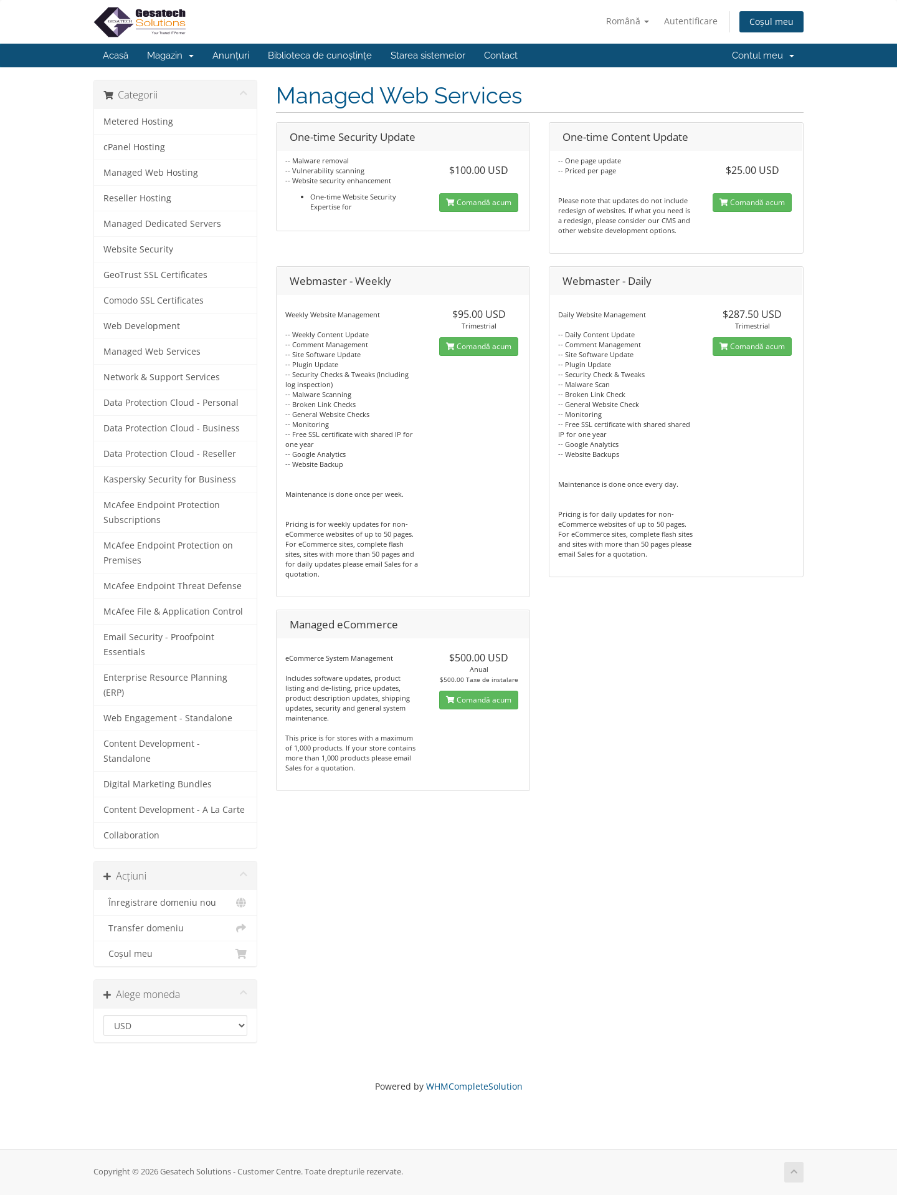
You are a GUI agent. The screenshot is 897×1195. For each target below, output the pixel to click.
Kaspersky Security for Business (169, 479)
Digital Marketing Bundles (157, 784)
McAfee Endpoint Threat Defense (172, 586)
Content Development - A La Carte (174, 809)
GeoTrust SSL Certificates (155, 275)
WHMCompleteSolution (474, 1086)
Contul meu (763, 55)
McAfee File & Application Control (173, 611)
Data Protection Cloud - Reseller (169, 453)
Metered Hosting (138, 121)
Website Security (138, 249)
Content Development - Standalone (151, 751)
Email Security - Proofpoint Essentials (158, 644)
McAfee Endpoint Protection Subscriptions (161, 512)
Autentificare (691, 21)
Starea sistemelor (428, 55)
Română (627, 21)
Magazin (170, 55)
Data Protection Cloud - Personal (171, 402)
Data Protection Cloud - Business (171, 428)
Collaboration (131, 835)
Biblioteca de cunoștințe (320, 55)
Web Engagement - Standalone (167, 718)
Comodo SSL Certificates (153, 300)
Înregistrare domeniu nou (175, 902)
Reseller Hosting (137, 198)
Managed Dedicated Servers (162, 223)
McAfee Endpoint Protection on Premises (168, 553)
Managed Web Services (152, 351)
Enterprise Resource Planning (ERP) (165, 685)
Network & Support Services (161, 377)
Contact (501, 55)
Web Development (141, 326)
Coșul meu (771, 21)
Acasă (115, 55)
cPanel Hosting (134, 147)
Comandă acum (478, 202)
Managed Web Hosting (150, 172)
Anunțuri (230, 55)
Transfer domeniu (175, 928)
